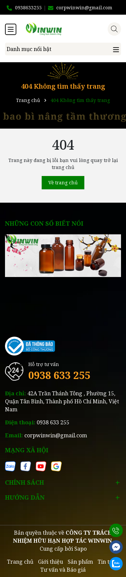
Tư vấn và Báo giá (63, 569)
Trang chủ (20, 561)
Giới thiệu (50, 561)
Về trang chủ (63, 182)
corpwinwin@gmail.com (55, 435)
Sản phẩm (80, 561)
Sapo (80, 548)
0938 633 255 (59, 375)
